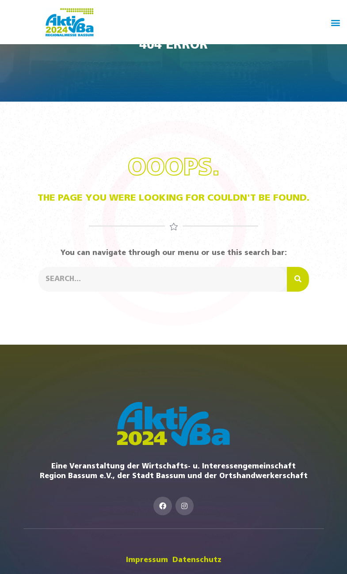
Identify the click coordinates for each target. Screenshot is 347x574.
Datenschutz (196, 560)
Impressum (147, 560)
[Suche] (298, 279)
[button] (335, 22)
